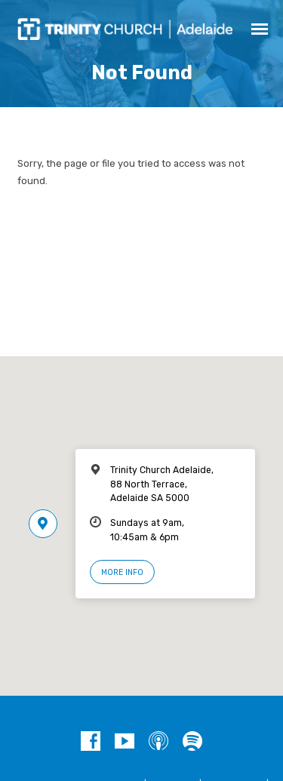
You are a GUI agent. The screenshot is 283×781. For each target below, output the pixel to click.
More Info (122, 572)
